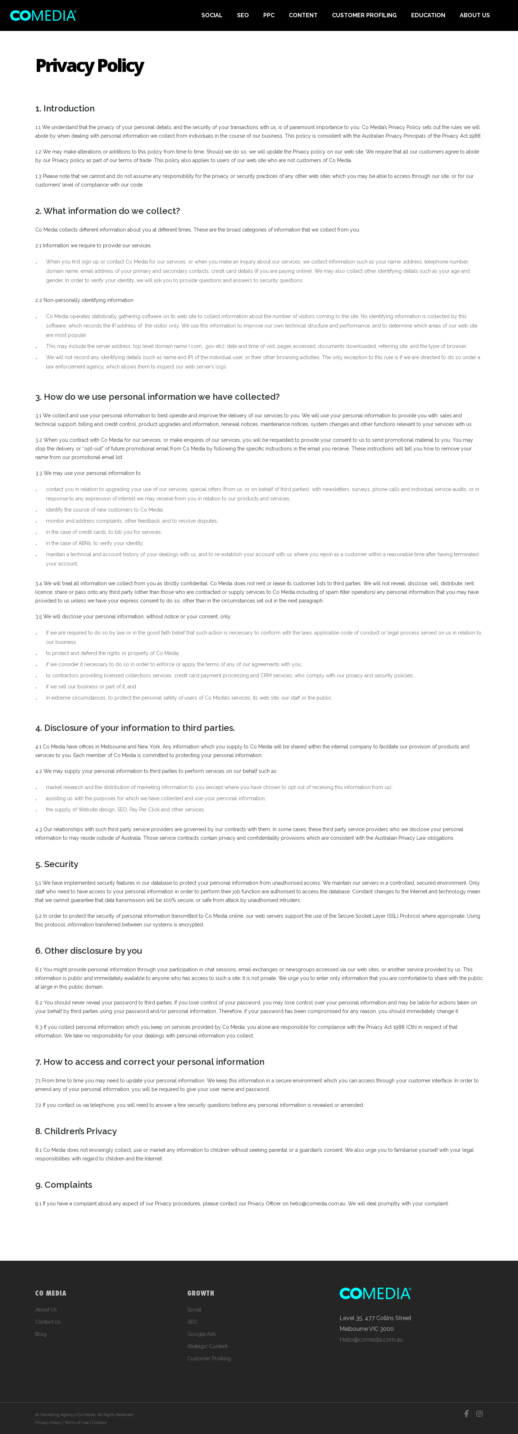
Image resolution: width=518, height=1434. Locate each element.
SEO (243, 15)
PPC (268, 15)
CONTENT (303, 15)
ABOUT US (475, 15)
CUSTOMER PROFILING (364, 15)
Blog (40, 1334)
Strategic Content (207, 1346)
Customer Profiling (209, 1358)
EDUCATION (428, 15)
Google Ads (201, 1334)
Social (194, 1309)
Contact (99, 1422)
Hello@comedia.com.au (371, 1339)
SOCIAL (212, 15)
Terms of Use (76, 1422)
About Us (46, 1309)
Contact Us (48, 1322)
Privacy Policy (48, 1422)
